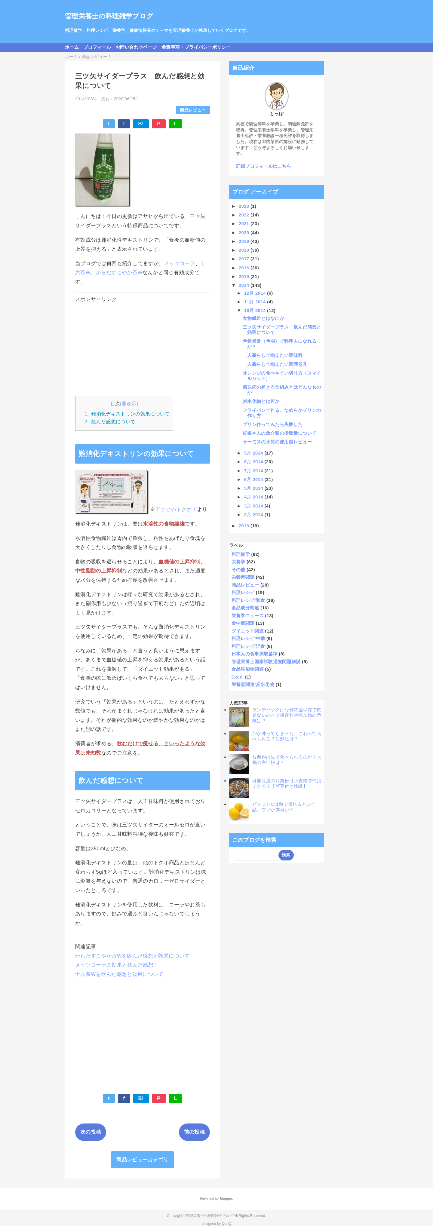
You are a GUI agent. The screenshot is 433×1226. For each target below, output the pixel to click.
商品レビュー (193, 110)
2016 (244, 267)
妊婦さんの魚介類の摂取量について (279, 433)
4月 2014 (254, 496)
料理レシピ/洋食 (248, 646)
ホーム (72, 47)
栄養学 (238, 561)
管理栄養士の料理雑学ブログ (109, 16)
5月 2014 (254, 488)
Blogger (226, 1198)
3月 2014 (254, 505)
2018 (244, 250)
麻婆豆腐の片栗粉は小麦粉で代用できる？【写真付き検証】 (286, 783)
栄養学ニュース (248, 615)
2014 (244, 285)
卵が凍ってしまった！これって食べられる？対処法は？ (286, 736)
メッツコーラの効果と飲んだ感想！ (116, 965)
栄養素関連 (243, 577)
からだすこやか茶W (119, 272)
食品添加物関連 (248, 669)
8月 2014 (254, 461)
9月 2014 (254, 452)
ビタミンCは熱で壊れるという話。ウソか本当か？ (284, 806)
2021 (244, 223)
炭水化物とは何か (261, 401)
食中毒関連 (243, 623)
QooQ (227, 1223)
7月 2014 (254, 470)
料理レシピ (243, 592)
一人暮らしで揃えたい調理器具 (275, 364)
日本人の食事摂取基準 (255, 653)
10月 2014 (255, 310)
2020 (244, 232)
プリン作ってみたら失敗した (272, 424)
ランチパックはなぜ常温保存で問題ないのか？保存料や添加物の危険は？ (286, 715)
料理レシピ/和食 (248, 600)
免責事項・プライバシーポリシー (196, 47)
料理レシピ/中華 (248, 638)
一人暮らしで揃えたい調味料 (272, 355)
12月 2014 (255, 293)
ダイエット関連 (248, 630)
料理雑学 (241, 554)
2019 (244, 241)
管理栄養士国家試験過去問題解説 (266, 661)
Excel (238, 676)
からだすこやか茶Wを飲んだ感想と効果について (132, 956)
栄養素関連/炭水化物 (253, 684)
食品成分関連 (245, 607)
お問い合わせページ (136, 47)
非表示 (129, 403)
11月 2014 (255, 301)
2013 (244, 525)
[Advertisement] (142, 348)
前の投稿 (194, 1132)
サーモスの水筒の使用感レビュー (277, 441)
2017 (244, 258)
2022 (244, 214)
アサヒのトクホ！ (176, 510)
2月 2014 (254, 514)
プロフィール (97, 47)
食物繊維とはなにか (263, 318)
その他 (238, 569)
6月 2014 (254, 479)
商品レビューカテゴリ (142, 1160)
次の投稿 (90, 1132)
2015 (244, 276)
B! (141, 124)
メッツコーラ (179, 263)
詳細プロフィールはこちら (263, 166)
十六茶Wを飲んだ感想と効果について (119, 974)
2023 (244, 206)
